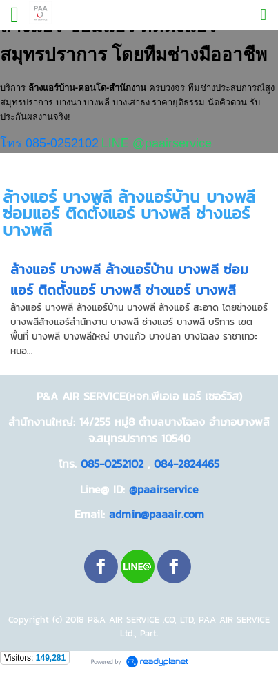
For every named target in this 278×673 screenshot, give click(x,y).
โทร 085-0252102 (49, 143)
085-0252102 (112, 463)
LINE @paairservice (156, 143)
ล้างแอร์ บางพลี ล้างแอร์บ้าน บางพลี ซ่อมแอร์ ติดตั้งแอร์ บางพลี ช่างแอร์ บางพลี (129, 279)
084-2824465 (186, 463)
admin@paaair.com (156, 514)
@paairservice (164, 489)
